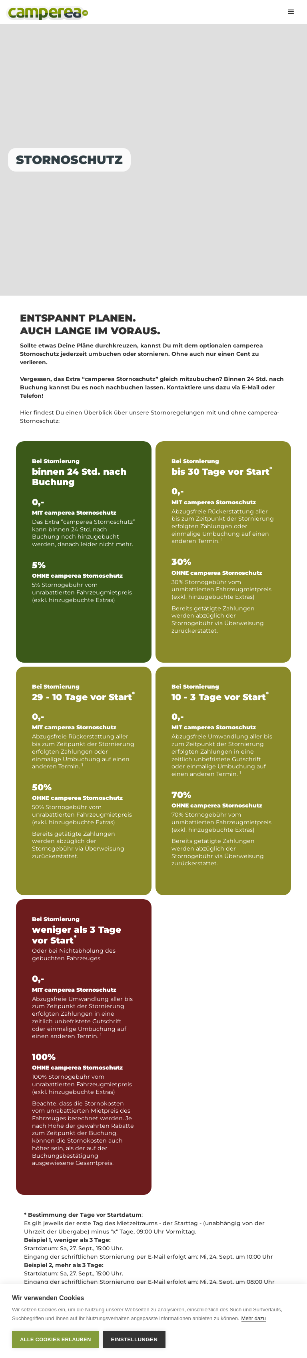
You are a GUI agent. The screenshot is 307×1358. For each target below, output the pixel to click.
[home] (47, 13)
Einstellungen (134, 1339)
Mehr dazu (253, 1318)
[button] (291, 12)
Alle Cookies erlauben (55, 1339)
